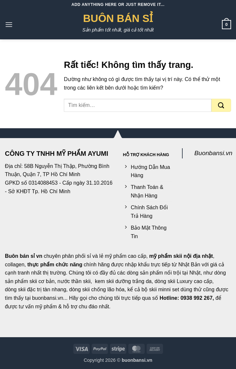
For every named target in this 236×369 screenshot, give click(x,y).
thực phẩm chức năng (54, 264)
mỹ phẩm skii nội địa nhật (181, 256)
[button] (9, 24)
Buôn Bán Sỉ (118, 18)
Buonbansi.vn (213, 153)
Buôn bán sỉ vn (23, 256)
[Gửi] (221, 105)
